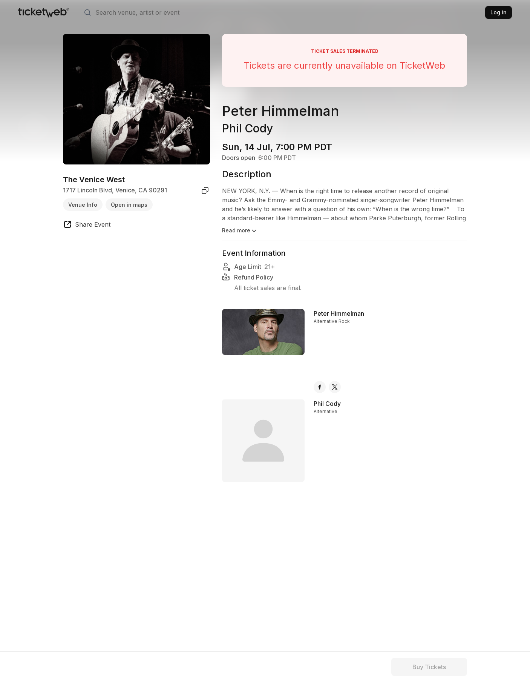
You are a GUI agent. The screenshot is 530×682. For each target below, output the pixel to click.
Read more (240, 231)
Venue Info (82, 204)
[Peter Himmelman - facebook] (320, 387)
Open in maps (129, 204)
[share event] (86, 225)
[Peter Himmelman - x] (335, 387)
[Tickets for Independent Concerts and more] (43, 12)
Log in (498, 12)
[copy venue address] (205, 190)
